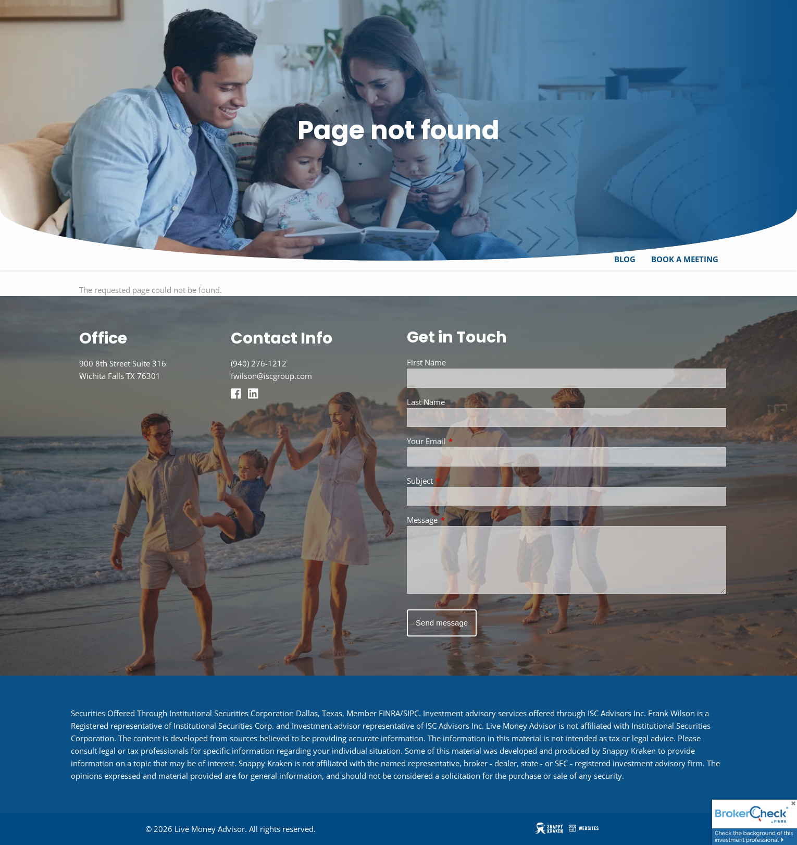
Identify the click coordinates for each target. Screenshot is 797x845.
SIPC (411, 713)
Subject (458, 480)
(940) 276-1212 (259, 363)
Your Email (464, 441)
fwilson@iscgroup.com (271, 376)
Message (461, 520)
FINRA (389, 713)
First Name (426, 362)
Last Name (426, 402)
